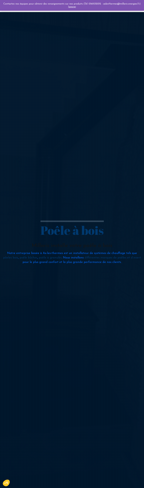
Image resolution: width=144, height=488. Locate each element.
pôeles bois (10, 257)
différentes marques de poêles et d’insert (113, 257)
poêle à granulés (50, 257)
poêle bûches (28, 257)
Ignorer (72, 7)
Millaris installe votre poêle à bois (72, 245)
